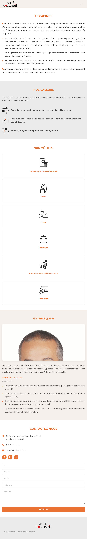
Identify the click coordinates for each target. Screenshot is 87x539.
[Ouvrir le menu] (82, 3)
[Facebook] (4, 458)
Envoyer (43, 510)
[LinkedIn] (10, 458)
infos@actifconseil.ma (16, 451)
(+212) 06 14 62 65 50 (15, 446)
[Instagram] (16, 458)
